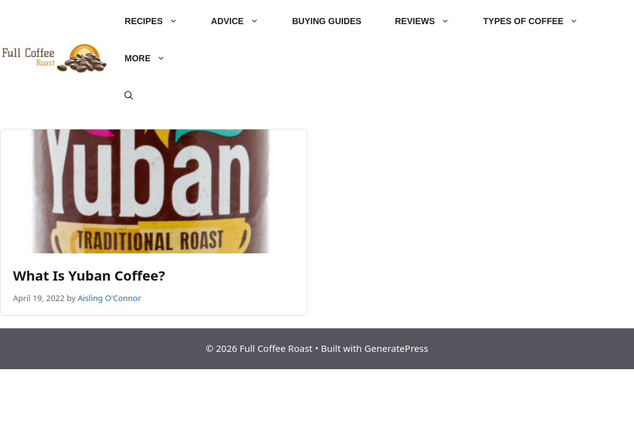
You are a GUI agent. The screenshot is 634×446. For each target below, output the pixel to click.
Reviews (431, 21)
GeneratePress (396, 348)
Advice (243, 21)
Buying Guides (327, 21)
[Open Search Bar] (129, 95)
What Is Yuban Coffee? (89, 275)
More (153, 58)
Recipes (159, 21)
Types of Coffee (539, 21)
